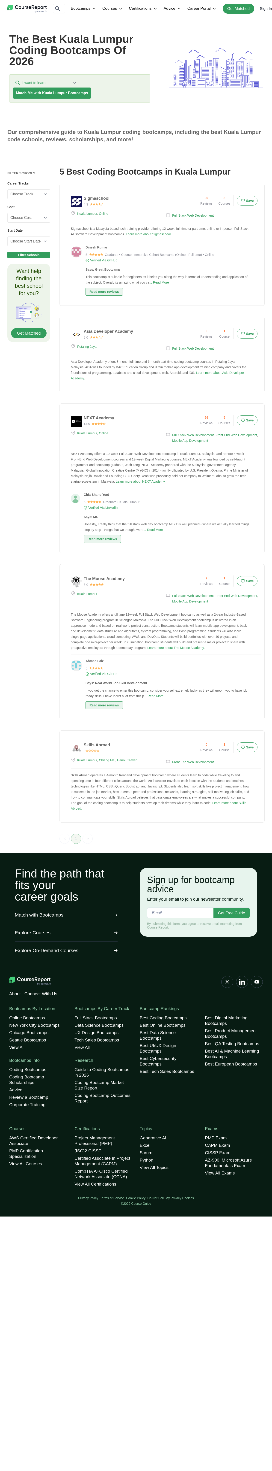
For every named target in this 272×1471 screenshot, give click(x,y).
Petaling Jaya (87, 346)
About (15, 993)
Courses (112, 8)
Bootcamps (84, 8)
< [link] (64, 839)
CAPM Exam (217, 1145)
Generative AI (153, 1137)
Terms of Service (112, 1198)
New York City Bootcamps (34, 1025)
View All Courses (25, 1163)
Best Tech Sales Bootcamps (167, 1071)
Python (146, 1160)
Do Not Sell (155, 1198)
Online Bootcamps (27, 1017)
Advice (173, 8)
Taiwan (132, 760)
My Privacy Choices (180, 1198)
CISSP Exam (218, 1152)
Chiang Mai (107, 760)
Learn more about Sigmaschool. (148, 234)
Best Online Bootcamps (163, 1025)
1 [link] (76, 839)
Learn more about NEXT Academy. (141, 481)
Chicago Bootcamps (28, 1032)
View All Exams (220, 1173)
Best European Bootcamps (231, 1064)
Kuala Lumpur (87, 213)
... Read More (159, 282)
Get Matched (238, 8)
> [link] (87, 839)
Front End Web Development (236, 435)
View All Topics (154, 1167)
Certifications (143, 8)
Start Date (15, 230)
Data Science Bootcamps (99, 1025)
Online (103, 213)
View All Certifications (95, 1184)
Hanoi (121, 760)
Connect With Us (40, 993)
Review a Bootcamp (28, 1097)
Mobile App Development (190, 440)
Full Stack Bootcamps (95, 1017)
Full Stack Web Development (193, 215)
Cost (11, 207)
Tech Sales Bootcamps (96, 1040)
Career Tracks (18, 183)
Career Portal (202, 8)
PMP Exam (216, 1137)
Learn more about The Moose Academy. (176, 648)
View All (16, 1047)
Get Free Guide (231, 913)
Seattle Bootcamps (27, 1040)
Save (247, 200)
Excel (145, 1145)
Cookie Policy (135, 1198)
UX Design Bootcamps (96, 1032)
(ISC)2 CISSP (87, 1150)
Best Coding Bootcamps (163, 1017)
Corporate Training (27, 1104)
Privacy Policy (88, 1198)
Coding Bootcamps (27, 1069)
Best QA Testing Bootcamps (232, 1043)
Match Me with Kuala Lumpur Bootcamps (52, 93)
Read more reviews (104, 292)
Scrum (146, 1152)
